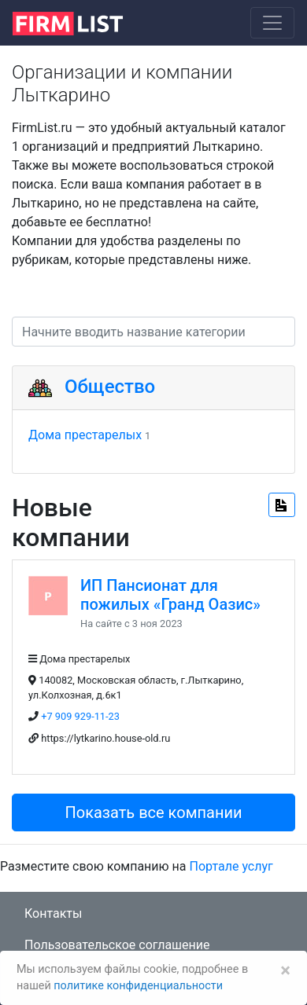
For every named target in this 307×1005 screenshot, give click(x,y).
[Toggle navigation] (272, 23)
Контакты (53, 913)
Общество (110, 387)
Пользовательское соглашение (117, 944)
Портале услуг (231, 866)
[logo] (80, 22)
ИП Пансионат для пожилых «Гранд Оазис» (170, 595)
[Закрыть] (285, 970)
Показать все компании (153, 812)
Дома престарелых (85, 434)
